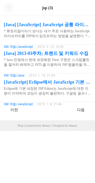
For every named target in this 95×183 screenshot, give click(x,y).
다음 (83, 109)
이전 (11, 109)
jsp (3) (47, 8)
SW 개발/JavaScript (18, 104)
